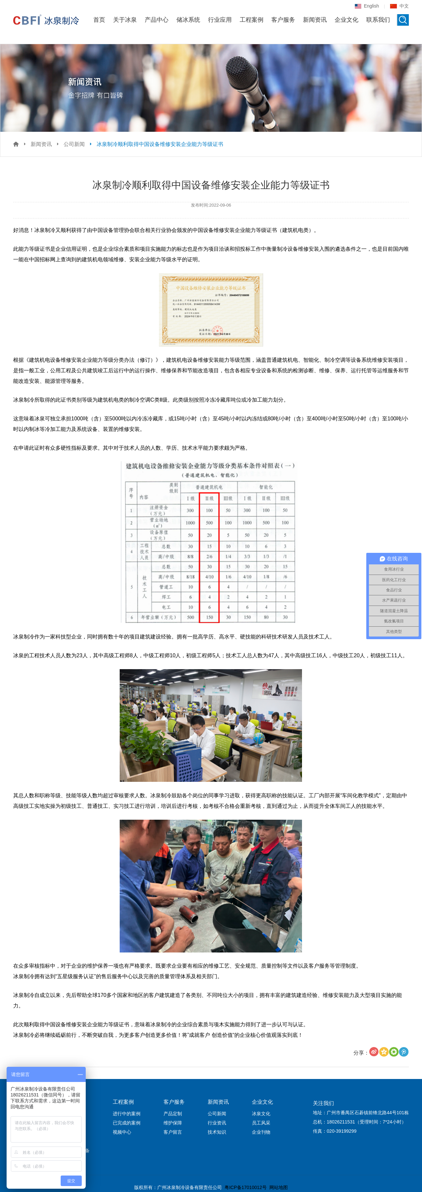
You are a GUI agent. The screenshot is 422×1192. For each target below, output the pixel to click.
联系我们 (378, 19)
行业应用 (220, 19)
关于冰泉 (125, 19)
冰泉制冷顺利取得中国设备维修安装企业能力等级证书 (160, 144)
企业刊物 (261, 1132)
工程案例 (251, 19)
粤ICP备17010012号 (246, 1187)
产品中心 (156, 19)
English (367, 6)
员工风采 (261, 1122)
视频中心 (122, 1132)
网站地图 (278, 1187)
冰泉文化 (261, 1113)
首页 (99, 19)
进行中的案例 (126, 1113)
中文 (399, 6)
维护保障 (173, 1122)
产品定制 (173, 1113)
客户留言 (173, 1132)
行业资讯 (217, 1122)
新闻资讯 (315, 19)
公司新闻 (74, 144)
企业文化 (346, 19)
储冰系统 (188, 19)
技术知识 (217, 1132)
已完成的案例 (126, 1122)
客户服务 (283, 19)
